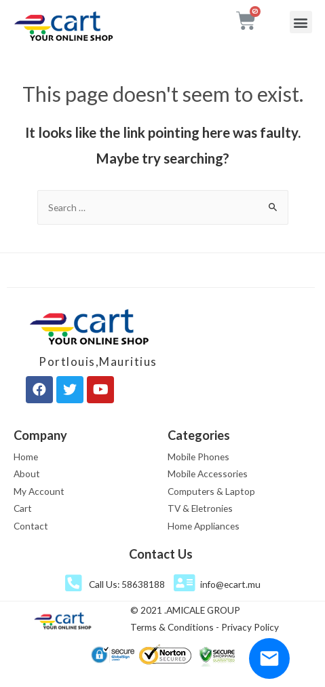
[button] (301, 22)
